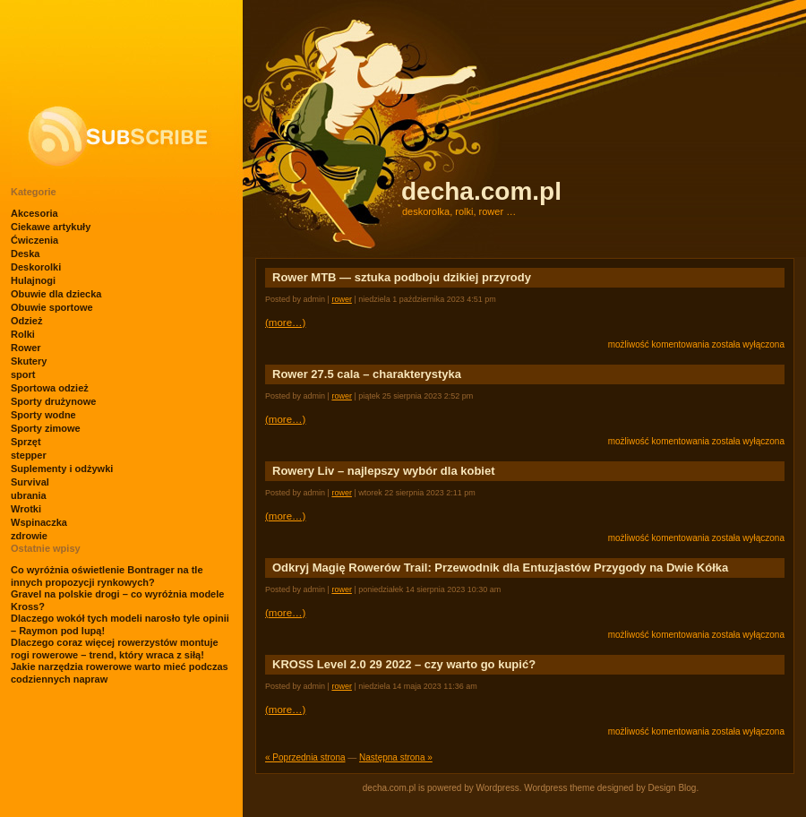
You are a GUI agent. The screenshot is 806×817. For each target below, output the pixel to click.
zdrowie (29, 535)
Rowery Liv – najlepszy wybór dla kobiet (383, 470)
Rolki (23, 334)
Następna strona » (396, 757)
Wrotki (26, 508)
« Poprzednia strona (305, 757)
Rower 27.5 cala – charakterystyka (366, 374)
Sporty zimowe (46, 428)
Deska (25, 253)
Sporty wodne (43, 414)
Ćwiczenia (34, 240)
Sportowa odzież (50, 388)
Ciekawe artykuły (50, 226)
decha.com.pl (481, 191)
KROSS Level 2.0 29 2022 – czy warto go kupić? (404, 664)
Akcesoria (34, 213)
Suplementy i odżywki (62, 468)
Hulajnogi (33, 280)
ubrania (29, 495)
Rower (26, 347)
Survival (30, 482)
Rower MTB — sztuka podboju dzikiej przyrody (401, 277)
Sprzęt (26, 441)
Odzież (26, 320)
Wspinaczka (39, 522)
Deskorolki (36, 267)
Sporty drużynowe (53, 401)
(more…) (285, 322)
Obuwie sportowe (52, 307)
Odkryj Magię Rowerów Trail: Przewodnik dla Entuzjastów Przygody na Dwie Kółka (500, 567)
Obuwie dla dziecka (56, 293)
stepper (29, 455)
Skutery (29, 361)
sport (23, 374)
